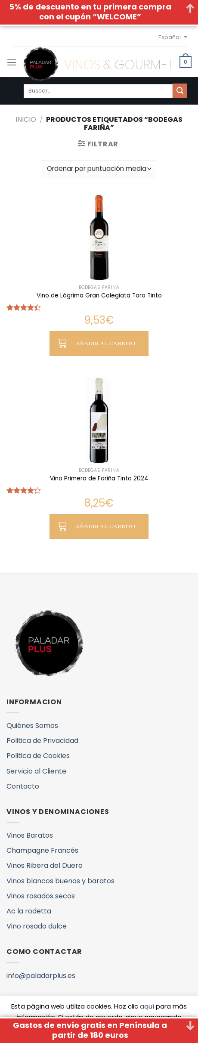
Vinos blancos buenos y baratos (60, 881)
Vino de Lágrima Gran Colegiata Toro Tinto (99, 296)
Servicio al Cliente (36, 771)
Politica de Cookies (38, 756)
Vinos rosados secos (40, 896)
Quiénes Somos (32, 725)
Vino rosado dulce (36, 926)
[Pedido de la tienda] (99, 169)
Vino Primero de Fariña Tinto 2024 (99, 479)
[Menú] (11, 62)
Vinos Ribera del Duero (44, 865)
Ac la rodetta (28, 911)
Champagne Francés (42, 850)
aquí (147, 1006)
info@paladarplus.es (40, 976)
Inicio (25, 119)
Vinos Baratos (29, 835)
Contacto (22, 786)
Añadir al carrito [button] (106, 343)
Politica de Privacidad (42, 741)
